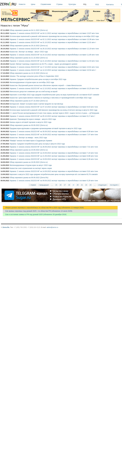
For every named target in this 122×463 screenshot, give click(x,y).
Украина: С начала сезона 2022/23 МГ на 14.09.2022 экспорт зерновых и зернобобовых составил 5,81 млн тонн (54, 171)
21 (82, 185)
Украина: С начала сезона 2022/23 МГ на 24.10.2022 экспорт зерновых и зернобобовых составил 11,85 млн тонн (54, 55)
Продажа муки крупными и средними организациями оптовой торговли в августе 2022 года (45, 128)
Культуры (75, 4)
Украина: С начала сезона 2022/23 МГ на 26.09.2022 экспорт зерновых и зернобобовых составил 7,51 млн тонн (54, 147)
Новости (24, 4)
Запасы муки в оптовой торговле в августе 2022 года (30, 122)
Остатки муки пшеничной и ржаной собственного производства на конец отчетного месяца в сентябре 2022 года (54, 36)
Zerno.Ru (6, 227)
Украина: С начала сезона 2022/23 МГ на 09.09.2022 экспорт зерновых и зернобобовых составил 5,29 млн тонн (54, 181)
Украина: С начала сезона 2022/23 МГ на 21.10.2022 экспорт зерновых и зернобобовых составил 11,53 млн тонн (54, 61)
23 (90, 185)
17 (65, 185)
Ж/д (84, 4)
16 (60, 185)
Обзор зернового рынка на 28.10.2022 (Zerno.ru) (29, 46)
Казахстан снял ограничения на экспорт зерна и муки (31, 168)
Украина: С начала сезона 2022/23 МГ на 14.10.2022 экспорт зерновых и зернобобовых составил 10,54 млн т (53, 70)
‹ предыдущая (43, 185)
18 (69, 185)
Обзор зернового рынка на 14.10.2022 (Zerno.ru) (29, 73)
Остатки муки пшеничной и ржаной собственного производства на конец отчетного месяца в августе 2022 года (53, 110)
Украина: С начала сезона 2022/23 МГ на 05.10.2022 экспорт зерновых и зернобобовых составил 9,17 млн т (52, 116)
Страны (61, 4)
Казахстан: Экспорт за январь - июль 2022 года (28, 138)
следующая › (102, 185)
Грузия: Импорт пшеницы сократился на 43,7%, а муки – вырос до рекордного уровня (43, 64)
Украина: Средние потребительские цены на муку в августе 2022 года (37, 144)
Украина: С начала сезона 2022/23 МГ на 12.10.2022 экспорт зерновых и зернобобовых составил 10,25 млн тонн (54, 88)
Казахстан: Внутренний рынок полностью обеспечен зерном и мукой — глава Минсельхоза (46, 85)
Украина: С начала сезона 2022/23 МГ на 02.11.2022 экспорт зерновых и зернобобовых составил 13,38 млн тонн (54, 39)
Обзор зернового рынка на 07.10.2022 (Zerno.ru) (29, 101)
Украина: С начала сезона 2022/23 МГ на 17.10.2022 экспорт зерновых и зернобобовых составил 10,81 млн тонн (54, 67)
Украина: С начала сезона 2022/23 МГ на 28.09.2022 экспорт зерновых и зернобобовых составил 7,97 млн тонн (54, 134)
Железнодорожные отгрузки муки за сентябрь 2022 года (32, 82)
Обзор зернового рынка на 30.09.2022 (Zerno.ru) (29, 125)
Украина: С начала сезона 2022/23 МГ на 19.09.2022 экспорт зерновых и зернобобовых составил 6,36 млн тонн (54, 159)
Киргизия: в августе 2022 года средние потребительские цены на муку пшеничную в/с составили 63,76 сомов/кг (54, 174)
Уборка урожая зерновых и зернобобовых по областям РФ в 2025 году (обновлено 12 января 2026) (43, 208)
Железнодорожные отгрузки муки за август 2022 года (31, 165)
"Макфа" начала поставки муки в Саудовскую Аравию (31, 141)
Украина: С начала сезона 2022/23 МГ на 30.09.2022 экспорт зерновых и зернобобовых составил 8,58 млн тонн (54, 131)
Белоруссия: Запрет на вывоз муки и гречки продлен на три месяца (36, 104)
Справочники (48, 4)
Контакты (110, 4)
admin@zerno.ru (52, 227)
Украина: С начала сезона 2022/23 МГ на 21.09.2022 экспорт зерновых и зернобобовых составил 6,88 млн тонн (54, 156)
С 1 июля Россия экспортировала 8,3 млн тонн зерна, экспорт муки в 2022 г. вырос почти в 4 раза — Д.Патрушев (54, 113)
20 (77, 185)
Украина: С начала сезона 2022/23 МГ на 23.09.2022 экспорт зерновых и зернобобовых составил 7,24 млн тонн (54, 153)
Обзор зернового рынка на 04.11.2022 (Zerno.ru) (29, 30)
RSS (97, 4)
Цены (35, 4)
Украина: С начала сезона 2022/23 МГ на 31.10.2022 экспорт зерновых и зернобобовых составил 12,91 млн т (53, 42)
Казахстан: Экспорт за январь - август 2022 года (29, 52)
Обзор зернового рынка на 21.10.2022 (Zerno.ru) (29, 58)
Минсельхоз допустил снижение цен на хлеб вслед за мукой (33, 91)
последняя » (114, 185)
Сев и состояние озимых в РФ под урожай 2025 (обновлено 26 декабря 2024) (34, 214)
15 (56, 185)
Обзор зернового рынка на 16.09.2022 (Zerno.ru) (29, 162)
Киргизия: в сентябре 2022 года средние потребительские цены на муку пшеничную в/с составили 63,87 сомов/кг (54, 95)
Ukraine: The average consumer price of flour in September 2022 (34, 76)
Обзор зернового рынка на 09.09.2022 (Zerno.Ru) (29, 177)
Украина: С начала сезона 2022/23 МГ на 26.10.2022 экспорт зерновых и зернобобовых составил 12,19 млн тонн (54, 49)
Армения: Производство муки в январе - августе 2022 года (33, 119)
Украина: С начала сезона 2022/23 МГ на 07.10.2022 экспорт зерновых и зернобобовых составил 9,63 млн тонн (54, 107)
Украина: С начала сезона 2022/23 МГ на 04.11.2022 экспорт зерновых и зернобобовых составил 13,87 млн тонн (54, 33)
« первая (32, 185)
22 (86, 185)
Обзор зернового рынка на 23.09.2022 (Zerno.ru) (29, 150)
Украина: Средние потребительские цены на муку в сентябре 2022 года (38, 79)
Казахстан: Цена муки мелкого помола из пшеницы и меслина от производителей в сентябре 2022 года (50, 98)
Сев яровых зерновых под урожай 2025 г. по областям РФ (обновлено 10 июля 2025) (37, 211)
